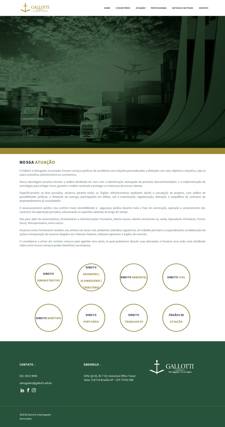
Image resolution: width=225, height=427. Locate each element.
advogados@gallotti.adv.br (36, 383)
